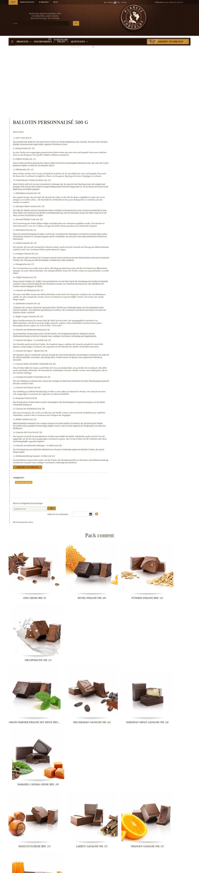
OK (45, 23)
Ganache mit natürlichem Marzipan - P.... (123, 870)
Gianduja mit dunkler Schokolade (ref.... (29, 818)
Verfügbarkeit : (124, 456)
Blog (55, 2)
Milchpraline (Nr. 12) (130, 110)
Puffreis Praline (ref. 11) (131, 97)
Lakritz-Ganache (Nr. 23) (131, 194)
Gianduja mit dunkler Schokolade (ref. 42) (138, 345)
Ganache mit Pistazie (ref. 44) (133, 356)
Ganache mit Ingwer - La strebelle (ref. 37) (138, 303)
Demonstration (27, 2)
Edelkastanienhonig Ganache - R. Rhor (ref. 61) (140, 432)
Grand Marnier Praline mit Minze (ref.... (29, 613)
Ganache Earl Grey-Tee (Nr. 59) (134, 406)
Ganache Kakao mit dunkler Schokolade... (169, 767)
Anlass (62, 37)
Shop (13, 2)
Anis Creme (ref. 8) (129, 71)
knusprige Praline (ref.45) (131, 369)
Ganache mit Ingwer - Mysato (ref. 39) (136, 316)
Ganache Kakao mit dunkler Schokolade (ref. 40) (141, 330)
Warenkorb (168, 15)
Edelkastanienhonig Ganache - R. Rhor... (169, 870)
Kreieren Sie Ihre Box (170, 37)
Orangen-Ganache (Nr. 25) (132, 207)
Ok (156, 477)
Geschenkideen (44, 37)
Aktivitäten (79, 37)
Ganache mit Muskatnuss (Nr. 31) (134, 249)
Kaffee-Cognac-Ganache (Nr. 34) (134, 275)
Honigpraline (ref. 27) (130, 220)
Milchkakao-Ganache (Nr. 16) (133, 139)
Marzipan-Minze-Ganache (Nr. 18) (135, 152)
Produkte (24, 37)
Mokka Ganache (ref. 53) (131, 392)
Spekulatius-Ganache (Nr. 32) (133, 262)
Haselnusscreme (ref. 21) (131, 181)
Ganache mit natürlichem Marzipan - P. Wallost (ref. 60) (144, 421)
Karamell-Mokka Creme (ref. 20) (134, 168)
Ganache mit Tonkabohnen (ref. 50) (135, 379)
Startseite (12, 43)
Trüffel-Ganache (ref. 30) (131, 233)
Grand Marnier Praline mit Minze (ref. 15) (138, 123)
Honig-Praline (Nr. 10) (130, 84)
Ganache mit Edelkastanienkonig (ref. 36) (138, 290)
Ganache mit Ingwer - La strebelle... (76, 767)
